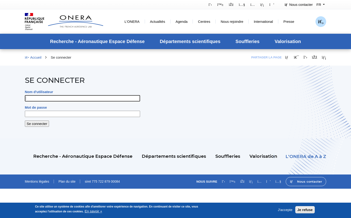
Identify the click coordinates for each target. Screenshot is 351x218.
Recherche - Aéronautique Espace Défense (97, 41)
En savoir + (93, 213)
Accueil (33, 57)
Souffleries (247, 41)
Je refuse (305, 211)
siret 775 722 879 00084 (102, 181)
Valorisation (288, 41)
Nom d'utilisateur (39, 92)
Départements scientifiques (190, 41)
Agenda (182, 21)
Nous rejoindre (232, 21)
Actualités (157, 21)
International (263, 21)
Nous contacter (299, 5)
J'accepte (285, 211)
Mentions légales (37, 181)
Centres (204, 21)
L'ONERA (132, 21)
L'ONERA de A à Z (305, 156)
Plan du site (67, 181)
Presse (288, 21)
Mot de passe (36, 107)
